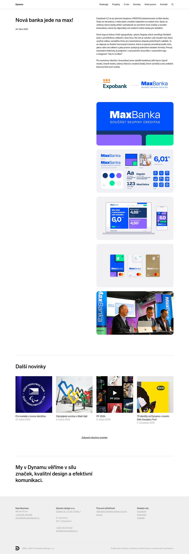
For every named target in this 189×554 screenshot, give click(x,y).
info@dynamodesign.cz (66, 531)
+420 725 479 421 (64, 527)
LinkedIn (141, 518)
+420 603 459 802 (23, 515)
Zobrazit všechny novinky (95, 437)
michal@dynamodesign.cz (27, 518)
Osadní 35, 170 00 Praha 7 (68, 511)
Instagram (141, 515)
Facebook (141, 511)
